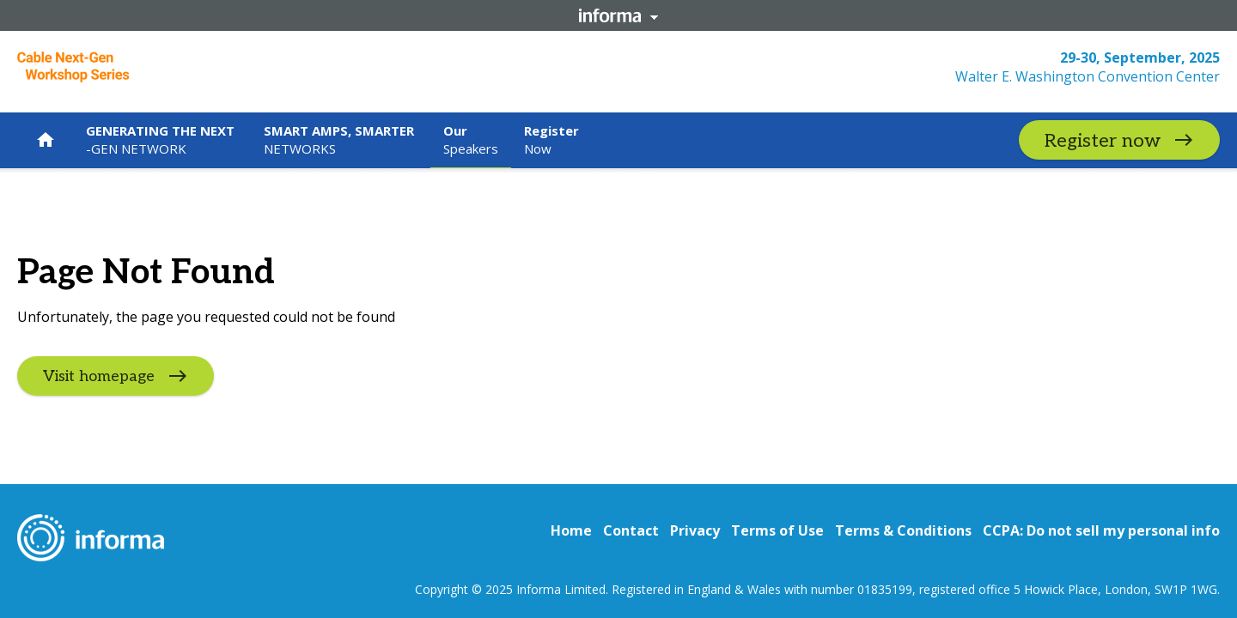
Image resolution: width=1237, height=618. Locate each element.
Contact (631, 530)
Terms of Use (777, 530)
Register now (1103, 141)
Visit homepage (99, 376)
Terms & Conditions (903, 530)
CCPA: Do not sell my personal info (1101, 530)
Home (571, 530)
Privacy (695, 530)
